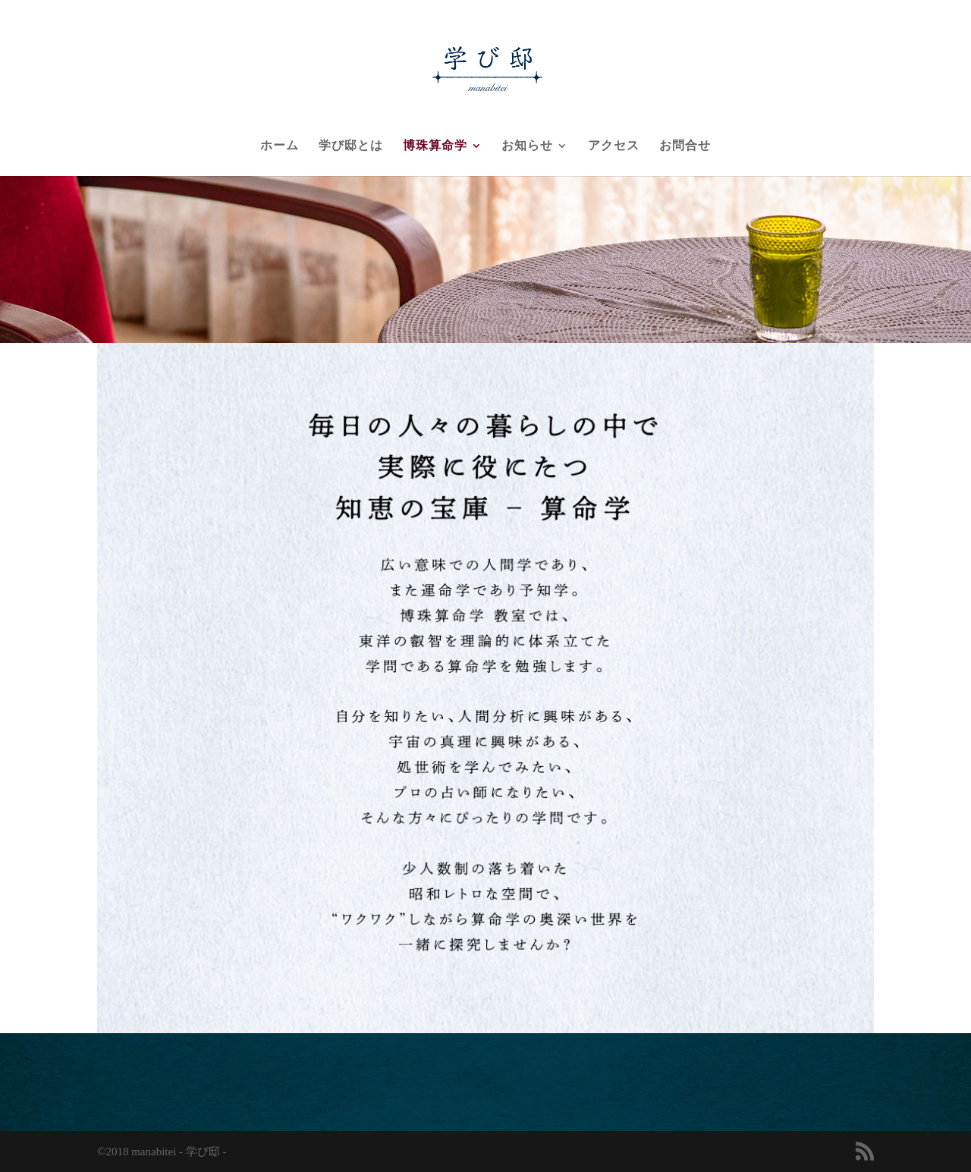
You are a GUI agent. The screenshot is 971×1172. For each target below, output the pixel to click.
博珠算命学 (435, 146)
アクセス (613, 146)
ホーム (279, 146)
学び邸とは (351, 146)
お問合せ (685, 146)
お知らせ (527, 146)
